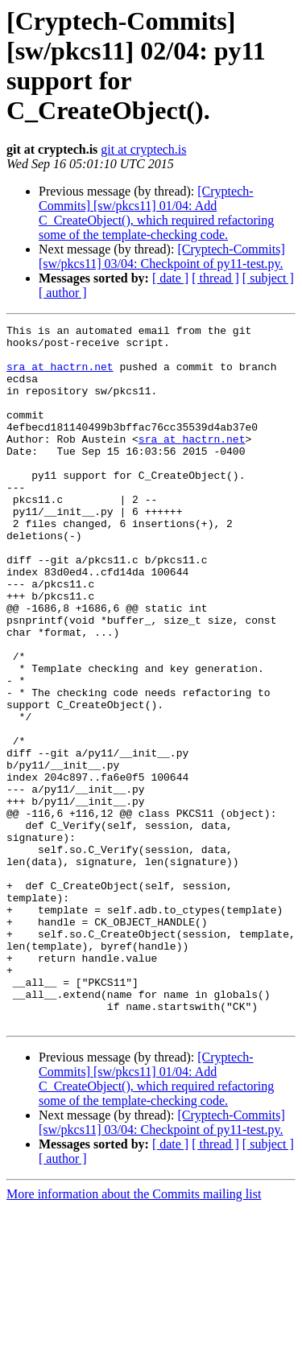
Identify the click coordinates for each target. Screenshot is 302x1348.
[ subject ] (268, 278)
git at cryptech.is (143, 149)
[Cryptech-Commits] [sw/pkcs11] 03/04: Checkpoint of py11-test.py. (162, 256)
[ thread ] (215, 278)
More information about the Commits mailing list (133, 1334)
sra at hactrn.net (60, 376)
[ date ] (170, 278)
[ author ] (63, 292)
